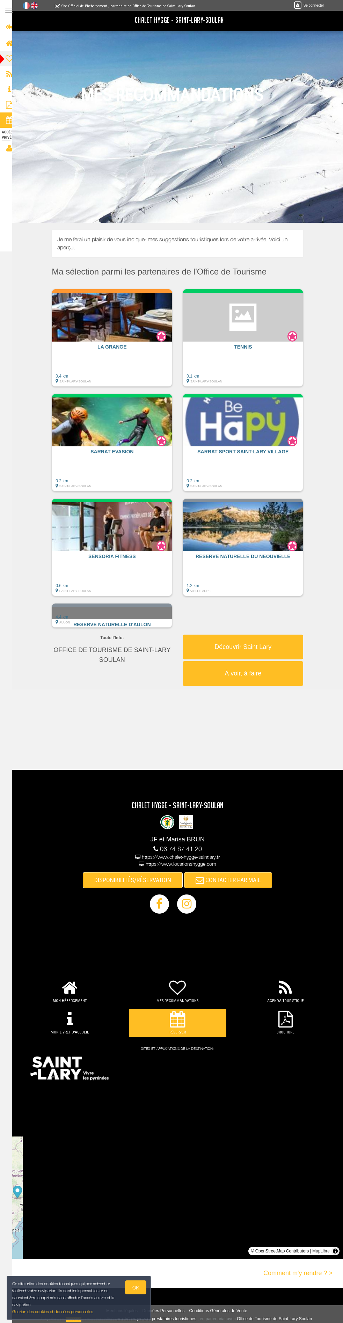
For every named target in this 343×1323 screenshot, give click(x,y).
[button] (115, 341)
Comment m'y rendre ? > (298, 1273)
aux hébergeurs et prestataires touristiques (159, 1318)
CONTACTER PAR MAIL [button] (231, 880)
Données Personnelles (167, 1310)
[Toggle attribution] (335, 1251)
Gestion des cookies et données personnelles (53, 1311)
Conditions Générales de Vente (221, 1310)
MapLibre (321, 1251)
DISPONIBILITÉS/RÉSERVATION (136, 880)
